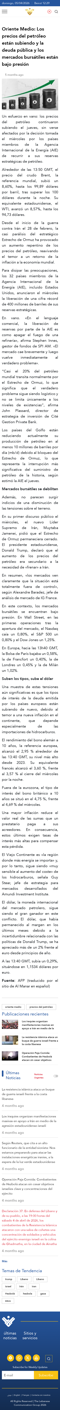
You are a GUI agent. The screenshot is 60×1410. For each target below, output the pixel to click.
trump (8, 1279)
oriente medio (13, 1007)
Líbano (24, 1279)
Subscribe (46, 1375)
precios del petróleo (41, 1007)
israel (8, 1286)
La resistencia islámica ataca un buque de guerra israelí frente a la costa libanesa (28, 1094)
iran (34, 1286)
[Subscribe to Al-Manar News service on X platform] (27, 1358)
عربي (10, 1395)
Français (25, 1395)
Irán (21, 1286)
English (17, 1395)
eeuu (8, 1301)
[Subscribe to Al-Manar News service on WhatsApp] (19, 1358)
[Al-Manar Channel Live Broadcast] (36, 1358)
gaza (43, 1293)
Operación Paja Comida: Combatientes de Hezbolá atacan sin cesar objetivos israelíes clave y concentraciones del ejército (29, 1186)
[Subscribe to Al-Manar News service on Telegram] (10, 1358)
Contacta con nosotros (41, 1395)
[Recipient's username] (18, 1375)
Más (4, 1261)
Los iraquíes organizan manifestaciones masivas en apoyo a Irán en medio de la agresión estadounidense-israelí (29, 1121)
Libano (40, 1279)
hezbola (27, 1293)
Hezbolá (10, 1293)
